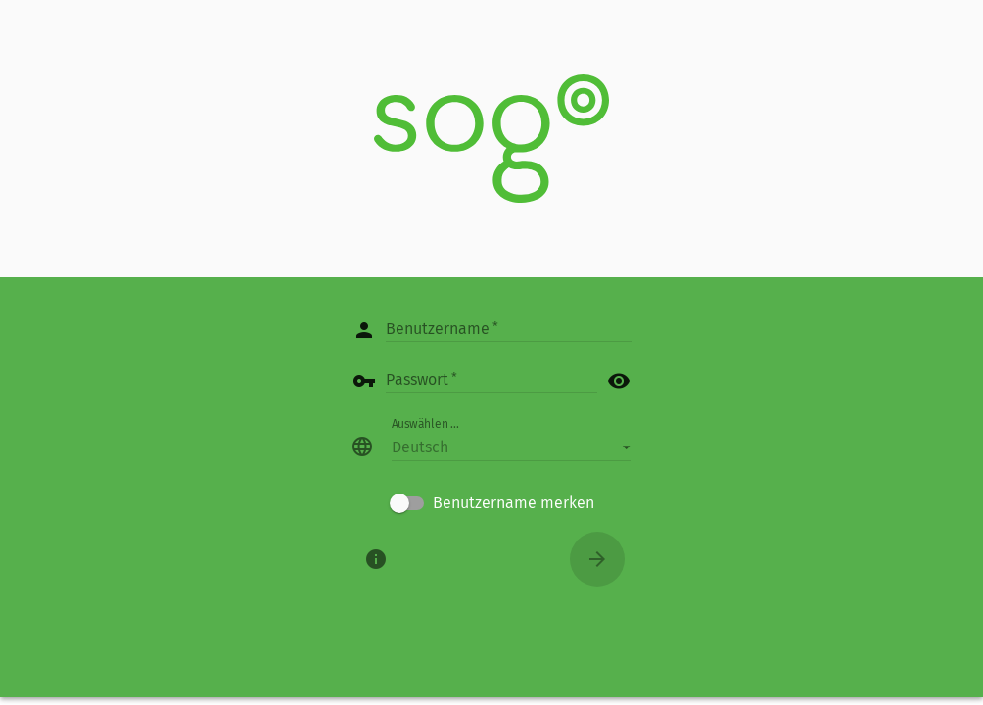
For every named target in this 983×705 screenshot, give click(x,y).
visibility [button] (619, 381)
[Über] (376, 559)
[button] (511, 446)
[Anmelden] (597, 559)
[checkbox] (492, 503)
